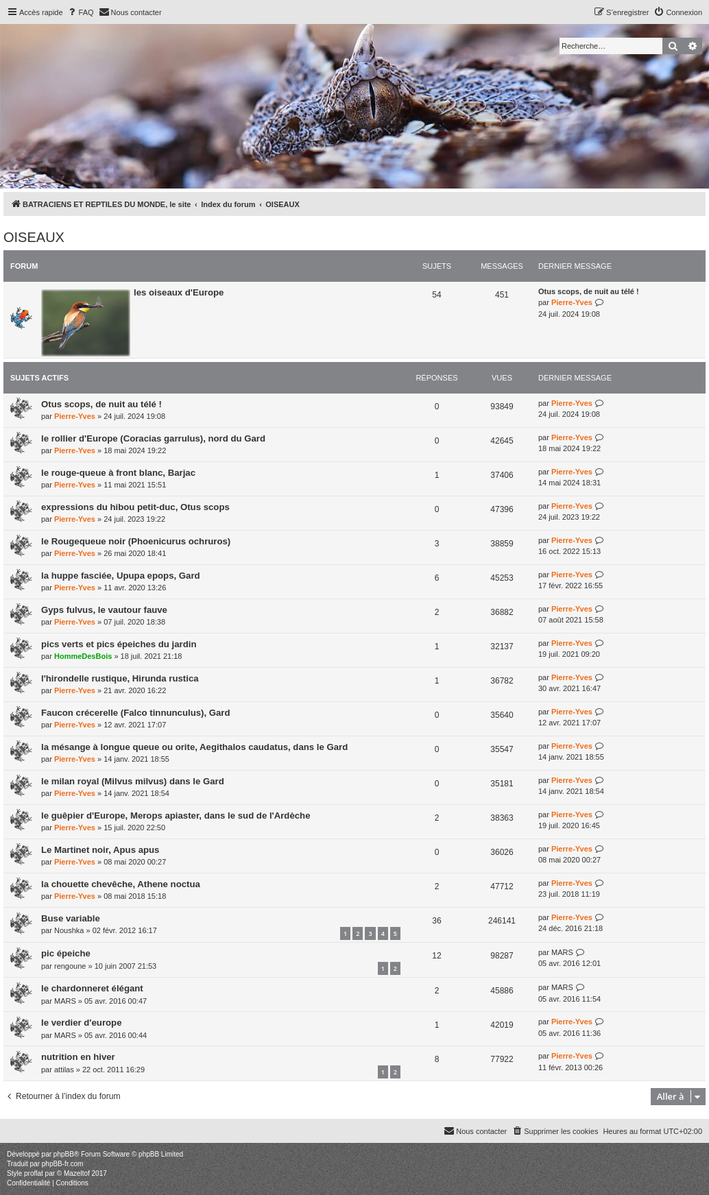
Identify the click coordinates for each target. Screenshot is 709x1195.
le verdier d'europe (81, 1022)
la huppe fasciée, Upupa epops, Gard (120, 575)
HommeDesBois (83, 656)
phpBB (63, 1154)
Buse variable (70, 918)
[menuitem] (80, 12)
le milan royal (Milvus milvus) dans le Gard (132, 781)
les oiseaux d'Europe (179, 292)
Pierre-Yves (571, 302)
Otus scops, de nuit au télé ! (588, 291)
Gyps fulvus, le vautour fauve (104, 610)
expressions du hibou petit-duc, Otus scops (135, 507)
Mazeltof (77, 1173)
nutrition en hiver (78, 1057)
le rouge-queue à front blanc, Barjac (118, 473)
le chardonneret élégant (92, 988)
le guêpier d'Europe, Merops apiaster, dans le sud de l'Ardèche (175, 815)
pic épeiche (66, 953)
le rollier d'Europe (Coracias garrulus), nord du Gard (153, 438)
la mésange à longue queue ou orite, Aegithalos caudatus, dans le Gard (194, 747)
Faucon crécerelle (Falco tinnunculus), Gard (135, 713)
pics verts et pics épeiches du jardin (118, 644)
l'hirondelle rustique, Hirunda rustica (120, 678)
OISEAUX (33, 237)
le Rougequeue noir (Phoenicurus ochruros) (135, 541)
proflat (33, 1173)
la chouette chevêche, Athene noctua (120, 884)
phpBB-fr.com (63, 1164)
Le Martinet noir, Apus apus (100, 850)
